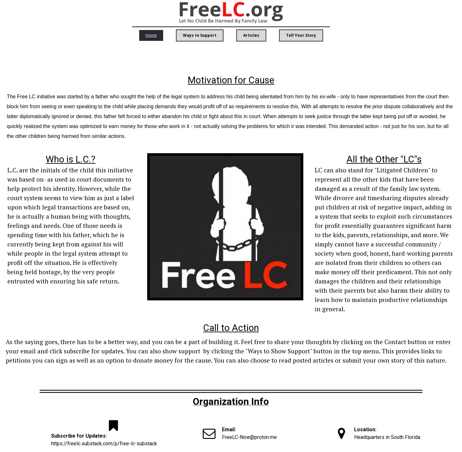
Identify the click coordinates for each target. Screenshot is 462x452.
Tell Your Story (301, 35)
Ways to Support (199, 35)
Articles (251, 35)
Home (151, 35)
